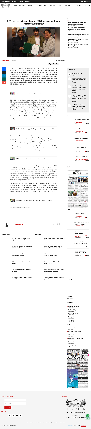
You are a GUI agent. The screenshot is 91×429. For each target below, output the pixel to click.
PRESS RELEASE (5, 60)
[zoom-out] (50, 64)
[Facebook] (4, 69)
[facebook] (73, 75)
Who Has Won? (72, 335)
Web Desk (78, 244)
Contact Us (36, 422)
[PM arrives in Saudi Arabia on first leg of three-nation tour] (39, 241)
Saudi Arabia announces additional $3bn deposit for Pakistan (31, 93)
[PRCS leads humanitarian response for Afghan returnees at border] (6, 241)
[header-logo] (5, 5)
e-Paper (15, 5)
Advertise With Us (29, 422)
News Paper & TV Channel (18, 1)
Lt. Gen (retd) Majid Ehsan (82, 159)
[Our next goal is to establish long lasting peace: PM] (39, 280)
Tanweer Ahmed (79, 225)
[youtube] (17, 415)
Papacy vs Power (72, 317)
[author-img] (70, 122)
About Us (42, 422)
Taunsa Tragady (72, 320)
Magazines (27, 1)
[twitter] (4, 72)
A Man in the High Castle (81, 156)
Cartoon (69, 297)
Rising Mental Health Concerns (76, 338)
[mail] (4, 82)
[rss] (20, 415)
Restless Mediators (73, 313)
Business (63, 60)
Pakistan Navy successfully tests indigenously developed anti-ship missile (76, 29)
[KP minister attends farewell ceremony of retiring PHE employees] (6, 256)
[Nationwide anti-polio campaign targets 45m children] (6, 280)
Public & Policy (72, 310)
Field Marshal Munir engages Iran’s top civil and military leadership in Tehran (36, 129)
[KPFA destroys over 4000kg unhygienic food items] (6, 272)
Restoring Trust (72, 342)
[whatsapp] (4, 79)
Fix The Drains (72, 328)
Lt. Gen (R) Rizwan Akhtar (81, 254)
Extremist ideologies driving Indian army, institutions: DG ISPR (79, 79)
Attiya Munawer (79, 131)
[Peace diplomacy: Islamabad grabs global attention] (39, 264)
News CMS (76, 425)
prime (24, 207)
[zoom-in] (56, 64)
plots (28, 207)
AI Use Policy (68, 5)
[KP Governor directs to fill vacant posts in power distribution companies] (6, 248)
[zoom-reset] (53, 64)
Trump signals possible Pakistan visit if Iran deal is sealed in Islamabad (34, 200)
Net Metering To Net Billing (82, 119)
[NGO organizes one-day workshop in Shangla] (6, 264)
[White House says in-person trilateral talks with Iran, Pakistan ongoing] (39, 256)
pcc (14, 207)
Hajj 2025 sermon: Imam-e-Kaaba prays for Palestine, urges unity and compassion (79, 106)
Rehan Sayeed (79, 122)
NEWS (45, 5)
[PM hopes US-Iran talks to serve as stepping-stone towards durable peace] (39, 248)
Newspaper (58, 60)
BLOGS (60, 5)
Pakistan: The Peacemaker (81, 138)
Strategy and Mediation (80, 147)
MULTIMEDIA (52, 5)
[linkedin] (4, 75)
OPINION (39, 5)
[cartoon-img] (78, 289)
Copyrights (55, 422)
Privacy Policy (49, 422)
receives (19, 207)
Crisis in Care (78, 129)
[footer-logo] (76, 404)
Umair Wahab (79, 216)
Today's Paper (22, 5)
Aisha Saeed (78, 150)
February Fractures (77, 73)
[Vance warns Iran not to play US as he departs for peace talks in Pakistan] (39, 272)
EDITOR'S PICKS (31, 5)
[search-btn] (89, 5)
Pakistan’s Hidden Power (74, 331)
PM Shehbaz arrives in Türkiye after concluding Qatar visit (31, 159)
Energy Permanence (73, 306)
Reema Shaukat (79, 140)
